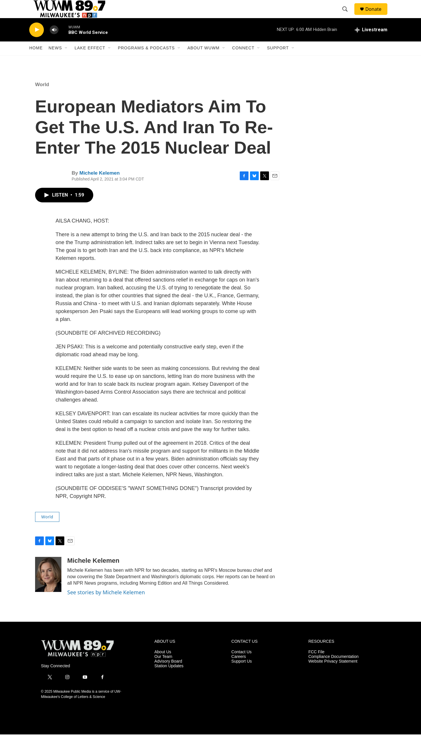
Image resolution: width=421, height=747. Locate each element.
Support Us (241, 674)
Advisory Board (168, 674)
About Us (162, 664)
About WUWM (203, 60)
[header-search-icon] (347, 15)
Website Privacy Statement (333, 674)
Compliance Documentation (333, 669)
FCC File (316, 664)
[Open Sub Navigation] (66, 60)
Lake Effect (90, 60)
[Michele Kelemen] (48, 587)
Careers (238, 669)
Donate (377, 15)
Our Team (163, 669)
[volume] (54, 42)
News (55, 60)
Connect (243, 60)
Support (278, 60)
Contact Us (241, 664)
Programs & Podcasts (146, 60)
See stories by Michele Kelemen (106, 605)
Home (36, 60)
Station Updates (169, 678)
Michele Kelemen (99, 185)
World (42, 97)
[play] (36, 42)
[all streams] (371, 42)
